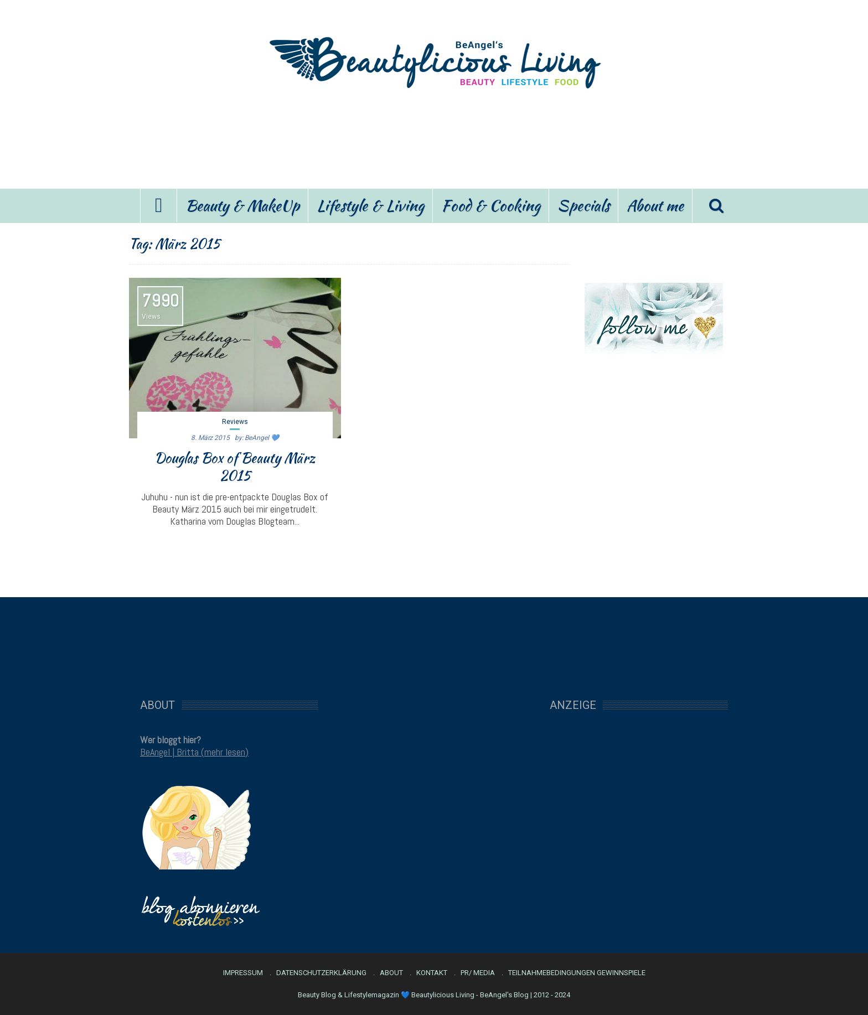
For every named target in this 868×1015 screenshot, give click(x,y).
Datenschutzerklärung (321, 973)
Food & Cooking (490, 205)
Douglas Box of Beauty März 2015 (234, 466)
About (391, 973)
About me (655, 205)
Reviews (234, 422)
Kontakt (431, 973)
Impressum (243, 973)
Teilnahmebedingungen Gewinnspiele (576, 973)
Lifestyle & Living (370, 205)
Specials (583, 205)
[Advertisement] (434, 137)
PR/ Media (478, 973)
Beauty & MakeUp (242, 205)
